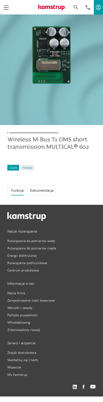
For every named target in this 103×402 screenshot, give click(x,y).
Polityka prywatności (22, 315)
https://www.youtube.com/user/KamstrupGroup (93, 387)
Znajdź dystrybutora (21, 352)
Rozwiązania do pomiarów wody (31, 241)
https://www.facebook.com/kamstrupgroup (83, 387)
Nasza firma (16, 293)
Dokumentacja (41, 190)
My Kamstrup (17, 374)
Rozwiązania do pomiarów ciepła (31, 248)
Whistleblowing (18, 322)
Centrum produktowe (23, 270)
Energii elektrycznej (22, 255)
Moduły (27, 168)
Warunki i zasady (19, 307)
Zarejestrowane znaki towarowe (31, 300)
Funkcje (17, 190)
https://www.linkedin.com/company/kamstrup (74, 387)
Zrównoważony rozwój (23, 330)
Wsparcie (14, 367)
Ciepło (13, 168)
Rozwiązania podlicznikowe (27, 263)
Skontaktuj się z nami (22, 360)
